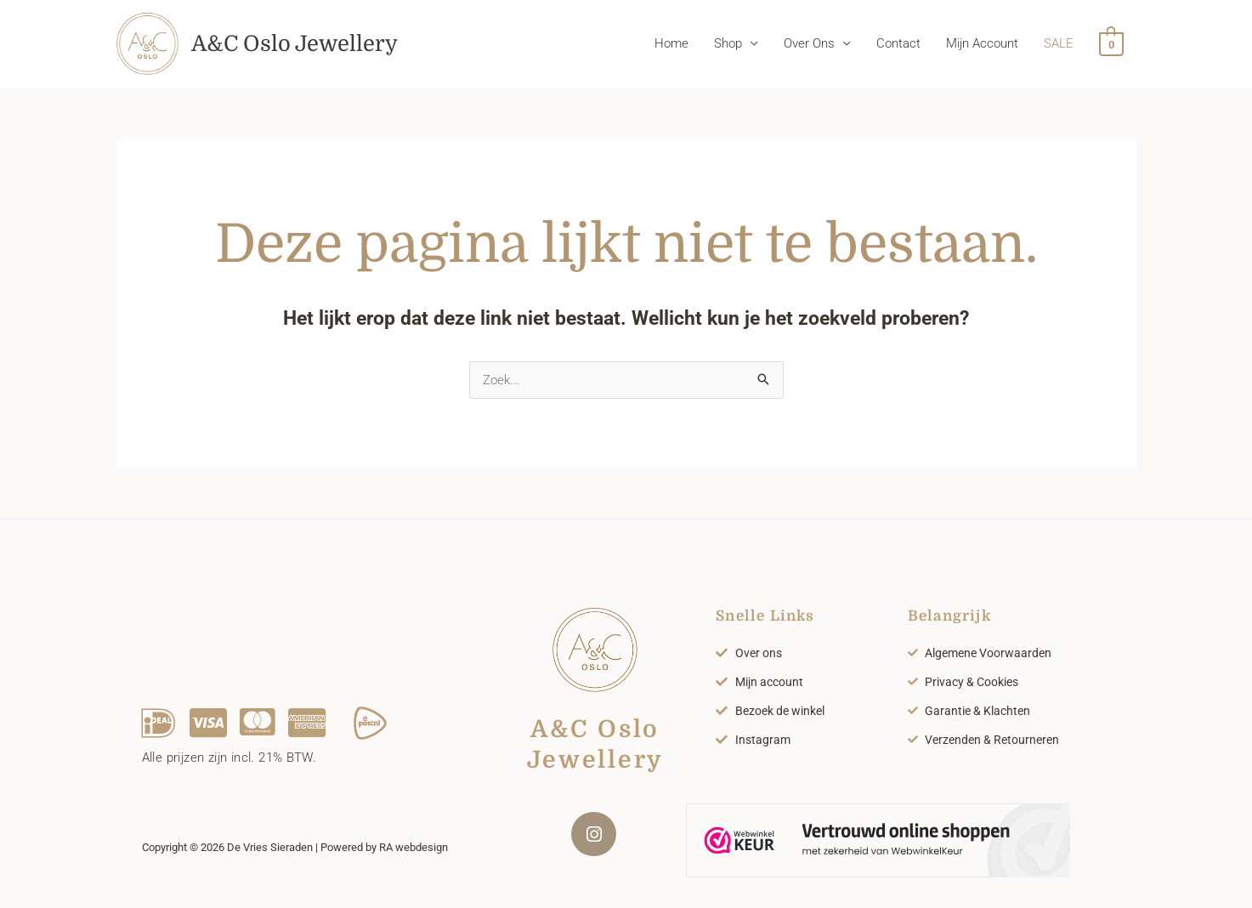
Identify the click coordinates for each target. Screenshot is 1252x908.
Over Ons (810, 46)
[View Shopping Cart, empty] (1111, 46)
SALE (1059, 46)
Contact (899, 46)
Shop (729, 46)
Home (672, 46)
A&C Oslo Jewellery (306, 46)
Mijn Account (983, 46)
